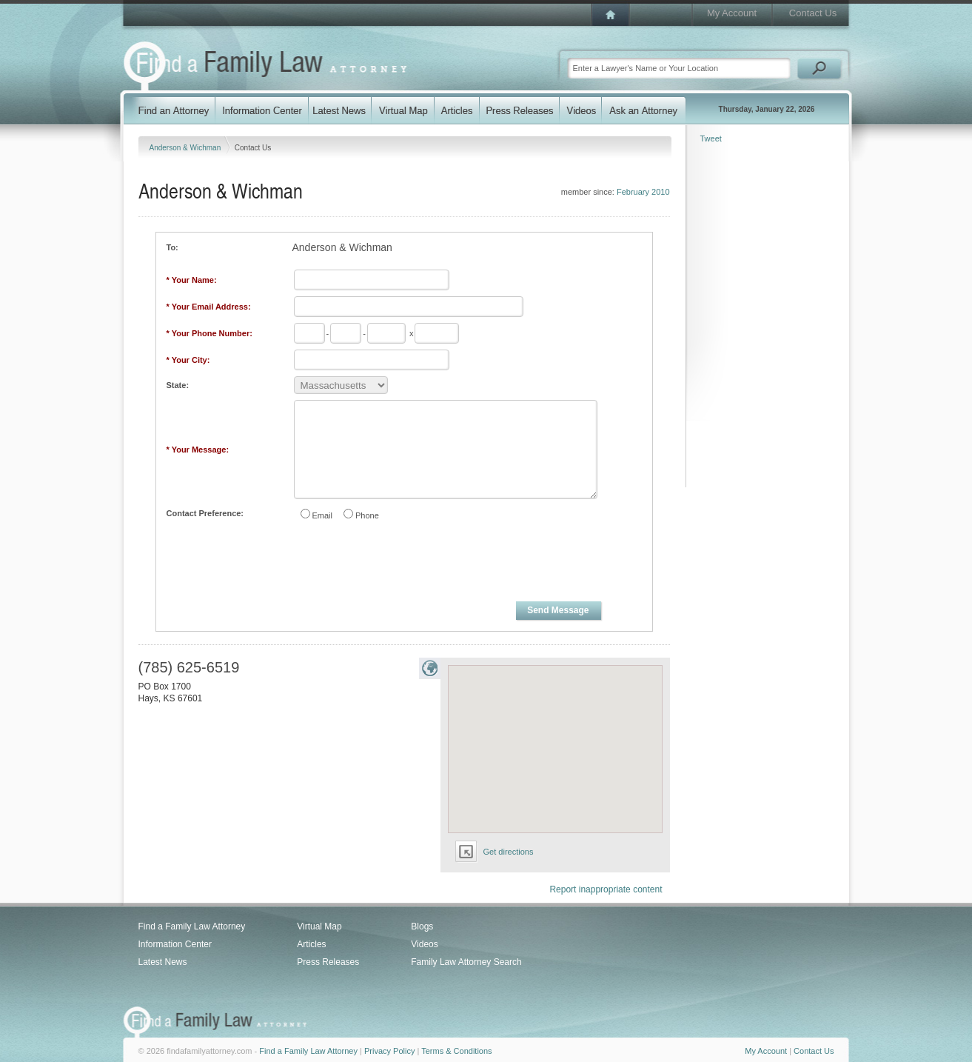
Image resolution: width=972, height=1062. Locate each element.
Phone (367, 515)
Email (322, 515)
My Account (732, 13)
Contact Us (813, 13)
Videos (424, 944)
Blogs (422, 926)
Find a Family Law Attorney (192, 926)
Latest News (162, 962)
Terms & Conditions (456, 1050)
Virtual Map (319, 926)
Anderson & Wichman (187, 148)
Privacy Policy (389, 1050)
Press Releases (328, 962)
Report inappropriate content (605, 889)
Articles (311, 944)
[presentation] (404, 563)
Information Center (175, 944)
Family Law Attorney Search (466, 962)
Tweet (711, 138)
